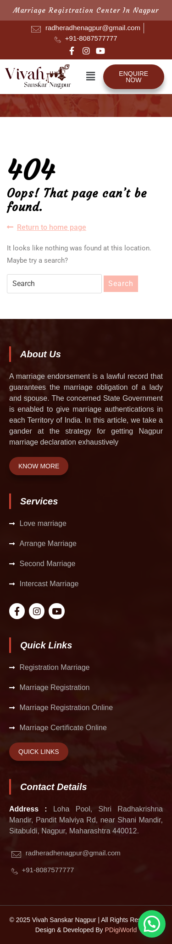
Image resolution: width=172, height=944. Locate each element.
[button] (91, 76)
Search (120, 283)
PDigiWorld (121, 929)
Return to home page (46, 227)
